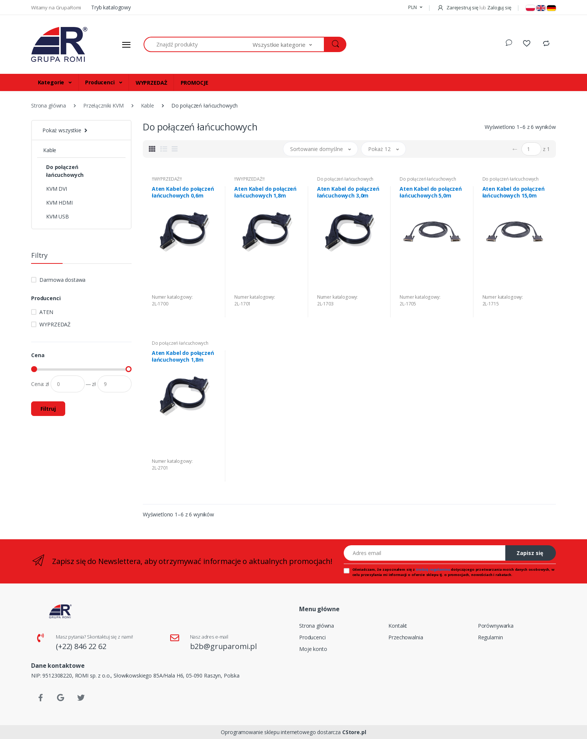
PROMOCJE (194, 82)
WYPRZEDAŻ (151, 82)
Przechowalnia (405, 637)
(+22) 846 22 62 (81, 646)
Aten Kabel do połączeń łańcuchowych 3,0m (348, 192)
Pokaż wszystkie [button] (61, 130)
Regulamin (490, 637)
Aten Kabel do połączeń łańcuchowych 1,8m (265, 192)
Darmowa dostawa (62, 279)
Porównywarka (496, 625)
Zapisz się (530, 552)
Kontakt (397, 625)
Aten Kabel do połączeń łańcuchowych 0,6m (183, 192)
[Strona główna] (59, 44)
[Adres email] (425, 553)
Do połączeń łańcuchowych (65, 170)
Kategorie (52, 82)
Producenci (100, 82)
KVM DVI (56, 188)
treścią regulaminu (433, 569)
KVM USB (57, 216)
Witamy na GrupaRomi (56, 7)
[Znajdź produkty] (198, 44)
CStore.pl (354, 732)
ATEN (46, 312)
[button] (415, 7)
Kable (49, 150)
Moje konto (313, 648)
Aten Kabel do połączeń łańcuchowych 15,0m (513, 192)
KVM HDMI (59, 202)
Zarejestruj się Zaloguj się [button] (474, 7)
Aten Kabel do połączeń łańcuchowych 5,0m (431, 192)
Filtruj (48, 408)
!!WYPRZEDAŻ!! (167, 179)
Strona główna (316, 625)
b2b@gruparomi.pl (223, 646)
